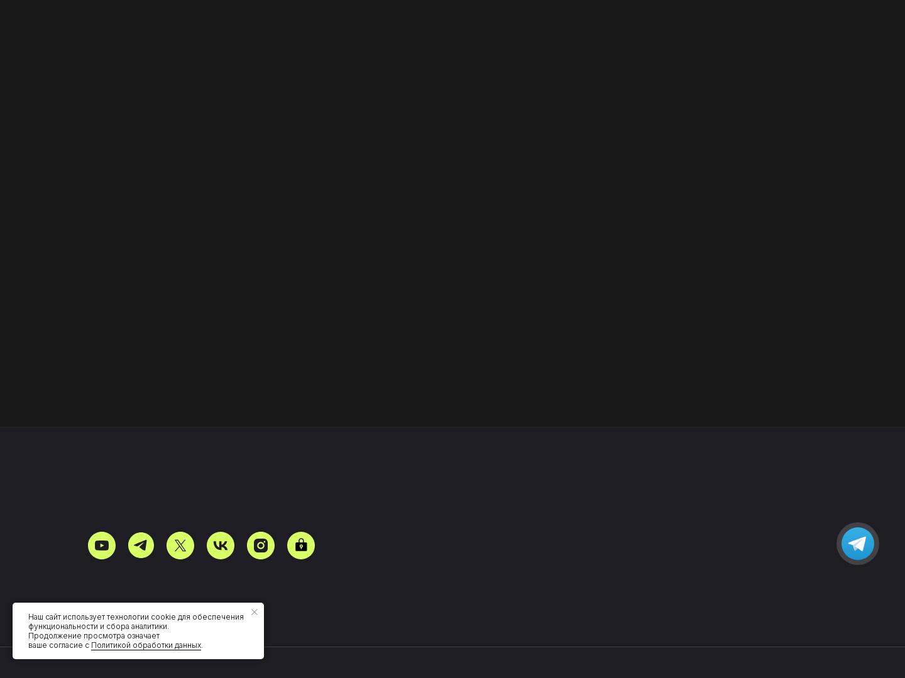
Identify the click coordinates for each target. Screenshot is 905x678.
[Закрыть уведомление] (254, 612)
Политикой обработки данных (146, 645)
